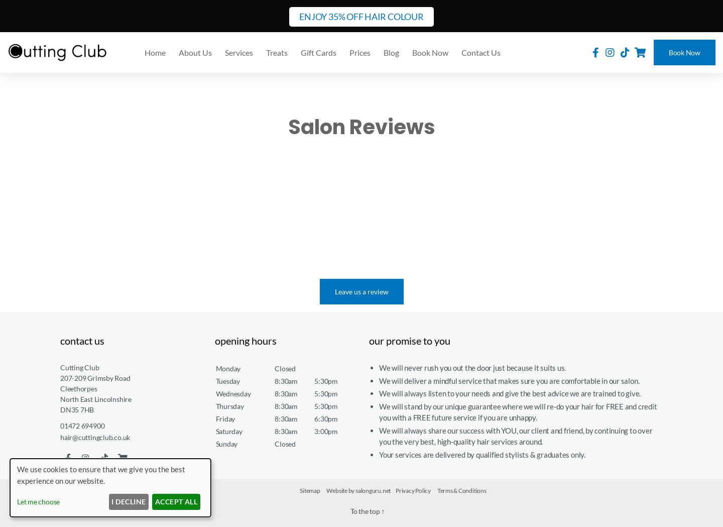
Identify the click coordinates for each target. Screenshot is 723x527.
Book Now (684, 52)
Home (155, 52)
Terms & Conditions (462, 490)
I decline (128, 501)
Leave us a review (362, 291)
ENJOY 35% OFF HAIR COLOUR (361, 16)
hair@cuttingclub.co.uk (96, 437)
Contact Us (481, 52)
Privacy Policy (413, 490)
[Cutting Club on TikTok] (625, 52)
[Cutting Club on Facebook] (595, 52)
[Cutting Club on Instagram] (610, 52)
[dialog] (110, 488)
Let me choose (38, 501)
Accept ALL (176, 501)
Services (239, 52)
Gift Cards (318, 52)
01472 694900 (85, 425)
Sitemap (310, 490)
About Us (195, 52)
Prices (360, 52)
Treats (277, 52)
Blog (391, 52)
